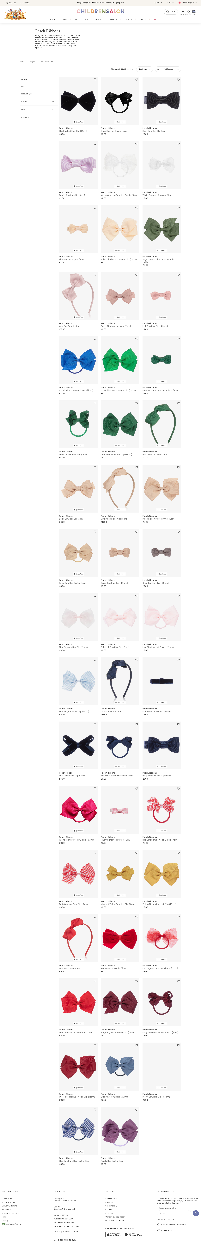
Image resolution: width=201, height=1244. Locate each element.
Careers (108, 1196)
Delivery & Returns (9, 1192)
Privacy (98, 1235)
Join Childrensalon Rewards (171, 1210)
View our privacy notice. (165, 1206)
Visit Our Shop (111, 1185)
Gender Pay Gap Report (115, 1203)
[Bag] (194, 12)
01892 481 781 (72, 1218)
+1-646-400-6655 (66, 1209)
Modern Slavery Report (114, 1206)
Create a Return (8, 1188)
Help (4, 1203)
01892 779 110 (62, 1201)
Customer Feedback (10, 1199)
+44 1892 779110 (72, 1212)
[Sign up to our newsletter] (196, 1199)
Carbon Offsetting (11, 1210)
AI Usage (111, 1235)
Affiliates (109, 1199)
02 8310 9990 (67, 1205)
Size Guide (6, 1196)
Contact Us (7, 1185)
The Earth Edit (165, 1216)
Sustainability (111, 1192)
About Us (109, 1188)
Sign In (24, 3)
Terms (85, 1235)
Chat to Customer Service (65, 1186)
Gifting (5, 1206)
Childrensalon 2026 (51, 1235)
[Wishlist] (187, 12)
